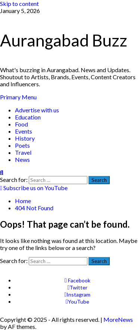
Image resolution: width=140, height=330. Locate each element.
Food (21, 124)
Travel (23, 152)
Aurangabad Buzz (63, 40)
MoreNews (118, 319)
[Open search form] (1, 172)
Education (28, 117)
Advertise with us (37, 109)
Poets (22, 145)
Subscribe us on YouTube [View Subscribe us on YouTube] (34, 187)
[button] (18, 96)
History (25, 138)
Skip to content (19, 3)
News (22, 159)
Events (23, 131)
